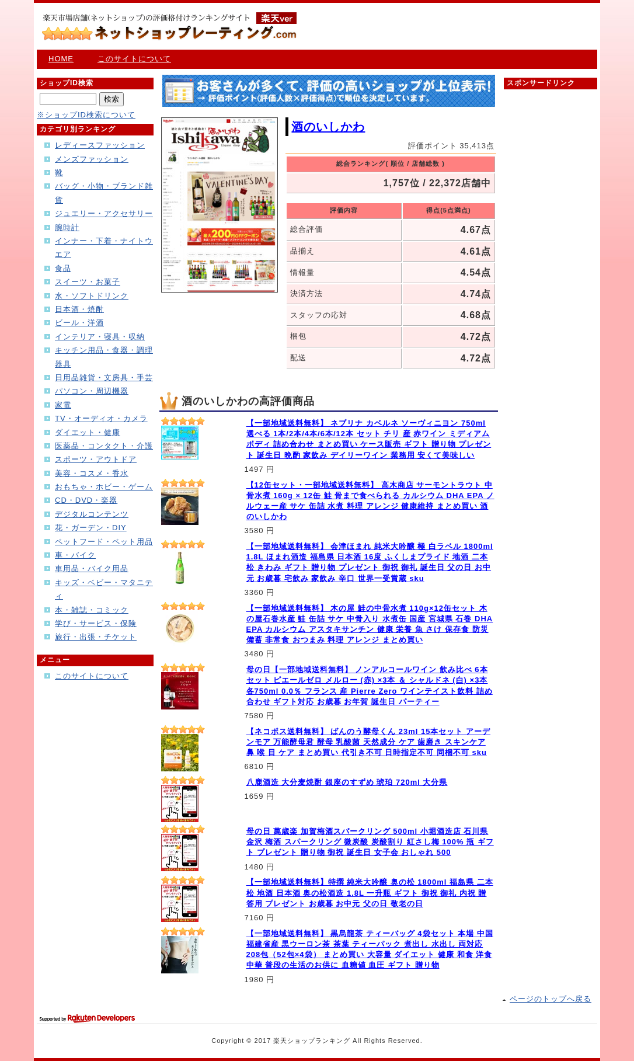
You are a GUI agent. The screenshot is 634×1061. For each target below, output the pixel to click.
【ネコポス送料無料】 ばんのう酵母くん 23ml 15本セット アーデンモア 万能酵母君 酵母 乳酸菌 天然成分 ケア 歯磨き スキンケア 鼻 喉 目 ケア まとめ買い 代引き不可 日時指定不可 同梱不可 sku (368, 742)
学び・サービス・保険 (96, 623)
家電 (63, 405)
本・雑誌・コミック (91, 610)
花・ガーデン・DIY (91, 527)
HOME (61, 58)
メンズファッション (91, 159)
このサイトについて (134, 58)
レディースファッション (100, 145)
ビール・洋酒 (79, 322)
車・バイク (75, 555)
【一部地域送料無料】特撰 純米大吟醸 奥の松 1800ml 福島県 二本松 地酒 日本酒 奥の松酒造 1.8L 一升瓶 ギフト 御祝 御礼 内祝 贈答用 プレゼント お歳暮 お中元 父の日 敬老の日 (369, 892)
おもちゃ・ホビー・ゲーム (104, 486)
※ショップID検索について (86, 114)
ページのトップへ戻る (550, 998)
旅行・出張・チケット (96, 636)
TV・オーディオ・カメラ (101, 418)
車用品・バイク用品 (91, 568)
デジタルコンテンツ (91, 514)
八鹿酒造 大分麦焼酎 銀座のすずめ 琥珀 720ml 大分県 (347, 782)
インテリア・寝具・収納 (100, 336)
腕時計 (67, 227)
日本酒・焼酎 (79, 309)
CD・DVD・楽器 (86, 500)
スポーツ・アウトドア (96, 459)
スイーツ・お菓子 (87, 281)
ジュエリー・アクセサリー (104, 213)
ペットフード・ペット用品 (104, 541)
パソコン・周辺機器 (91, 391)
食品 (63, 268)
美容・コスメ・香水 (91, 473)
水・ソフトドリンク (91, 295)
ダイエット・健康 (87, 432)
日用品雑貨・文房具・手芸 (104, 377)
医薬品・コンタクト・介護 (104, 445)
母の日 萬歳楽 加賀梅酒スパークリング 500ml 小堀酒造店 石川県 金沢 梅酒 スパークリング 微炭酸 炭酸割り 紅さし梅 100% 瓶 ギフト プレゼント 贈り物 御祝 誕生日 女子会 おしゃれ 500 (370, 842)
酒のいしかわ (328, 126)
